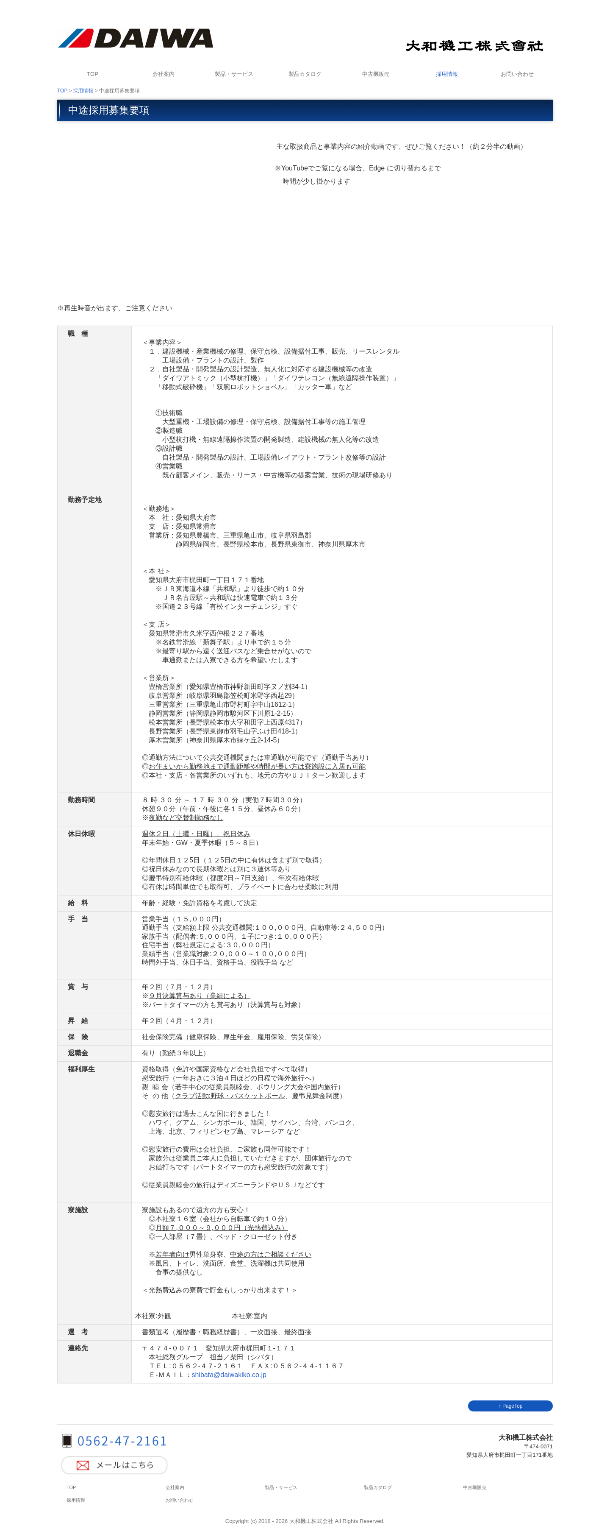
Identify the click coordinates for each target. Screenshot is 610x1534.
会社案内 (163, 74)
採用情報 (447, 74)
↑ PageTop (511, 1406)
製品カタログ (305, 74)
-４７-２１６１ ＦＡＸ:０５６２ (248, 1365)
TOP (92, 74)
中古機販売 (376, 74)
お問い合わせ (517, 74)
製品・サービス (234, 74)
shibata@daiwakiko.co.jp (229, 1374)
